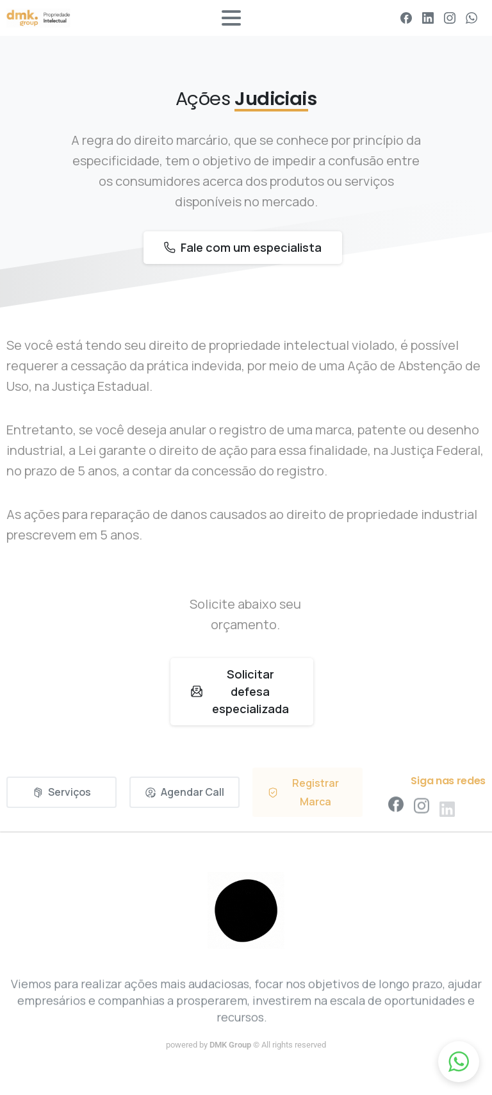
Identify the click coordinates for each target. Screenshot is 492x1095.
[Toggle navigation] (231, 18)
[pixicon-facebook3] (396, 809)
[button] (458, 1061)
